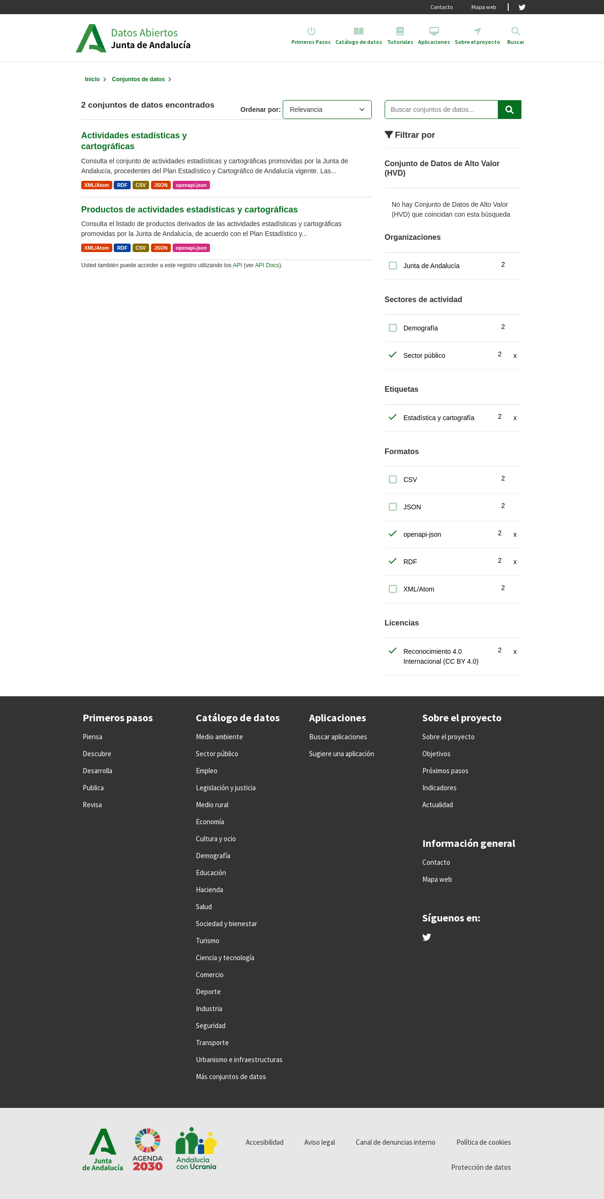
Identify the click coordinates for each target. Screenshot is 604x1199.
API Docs (267, 265)
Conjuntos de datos (138, 79)
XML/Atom (96, 185)
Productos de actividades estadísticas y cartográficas (189, 209)
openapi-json (191, 185)
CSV (140, 185)
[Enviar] (509, 109)
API (237, 265)
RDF (122, 185)
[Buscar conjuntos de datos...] (453, 109)
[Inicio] (92, 79)
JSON (161, 185)
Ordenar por (260, 109)
